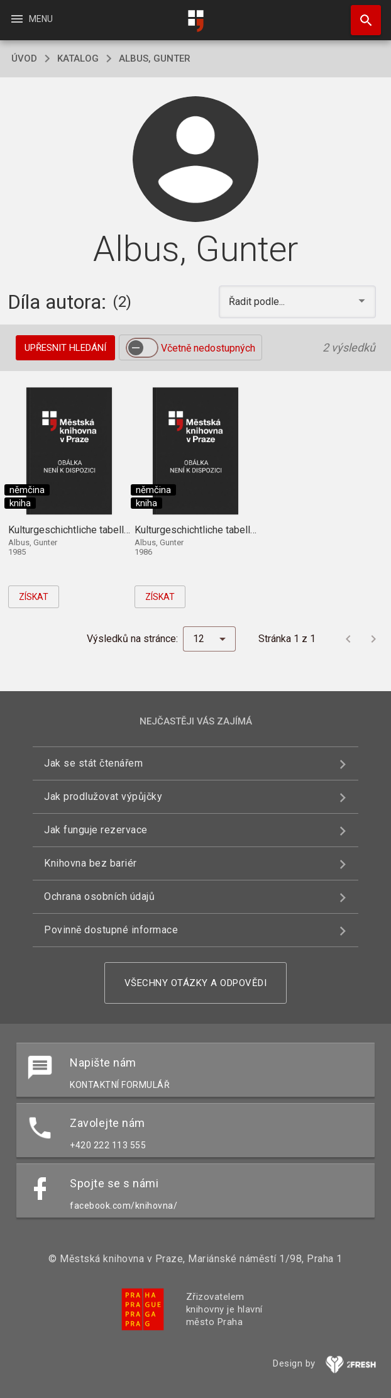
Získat (33, 597)
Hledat (360, 13)
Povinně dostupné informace (111, 930)
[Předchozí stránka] (348, 639)
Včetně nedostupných (208, 348)
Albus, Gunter (154, 58)
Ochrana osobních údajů (99, 896)
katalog (78, 58)
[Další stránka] (373, 639)
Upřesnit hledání (65, 347)
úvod (24, 58)
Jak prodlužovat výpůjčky (103, 796)
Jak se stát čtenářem (93, 763)
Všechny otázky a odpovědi (195, 983)
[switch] (142, 348)
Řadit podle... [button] (258, 302)
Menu (31, 18)
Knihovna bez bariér (90, 863)
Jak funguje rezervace (96, 830)
